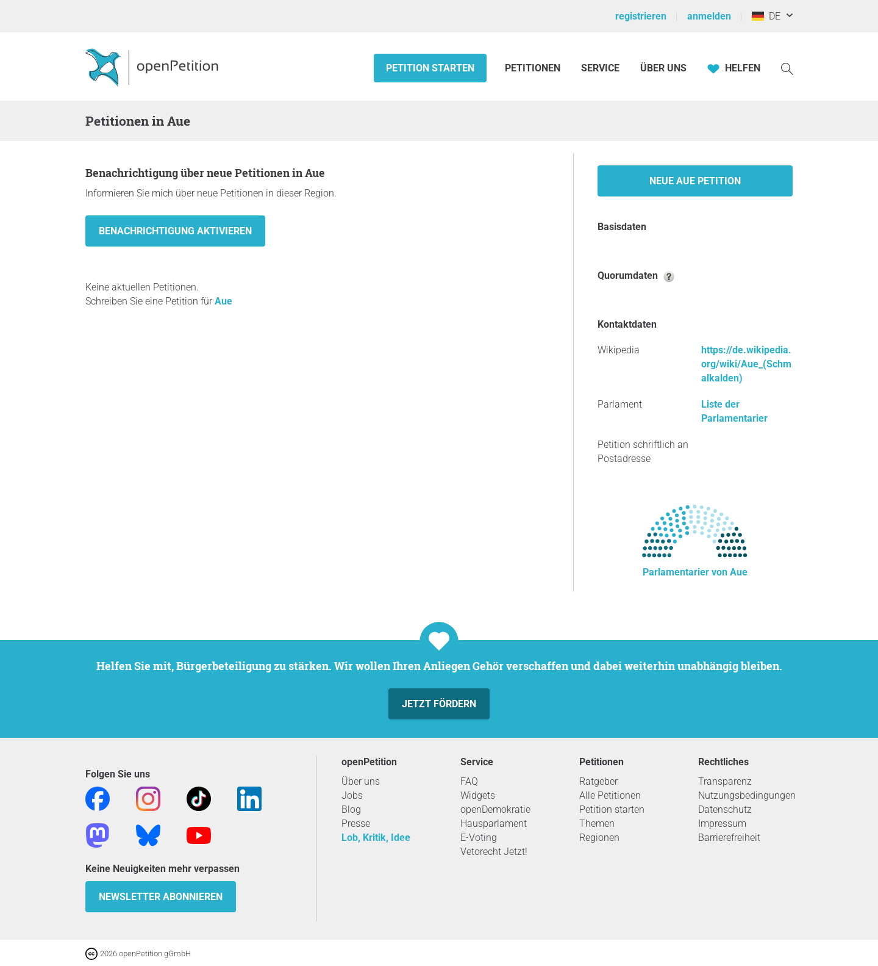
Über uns (360, 781)
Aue (223, 301)
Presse (355, 823)
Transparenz (725, 781)
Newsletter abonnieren (161, 897)
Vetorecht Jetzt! (493, 851)
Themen (597, 823)
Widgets (477, 795)
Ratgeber (598, 781)
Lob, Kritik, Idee (375, 837)
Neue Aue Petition (695, 181)
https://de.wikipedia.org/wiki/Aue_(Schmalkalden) (746, 364)
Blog (351, 809)
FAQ (469, 781)
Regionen (599, 837)
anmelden (709, 16)
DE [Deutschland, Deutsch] (766, 16)
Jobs (352, 795)
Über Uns (663, 68)
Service (600, 68)
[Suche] (787, 68)
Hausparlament (493, 823)
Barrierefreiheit (729, 837)
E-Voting (478, 837)
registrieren (640, 16)
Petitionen (534, 68)
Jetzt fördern (439, 704)
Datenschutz (725, 809)
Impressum (722, 823)
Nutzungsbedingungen (747, 795)
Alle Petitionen (610, 795)
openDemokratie (495, 809)
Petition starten (430, 68)
